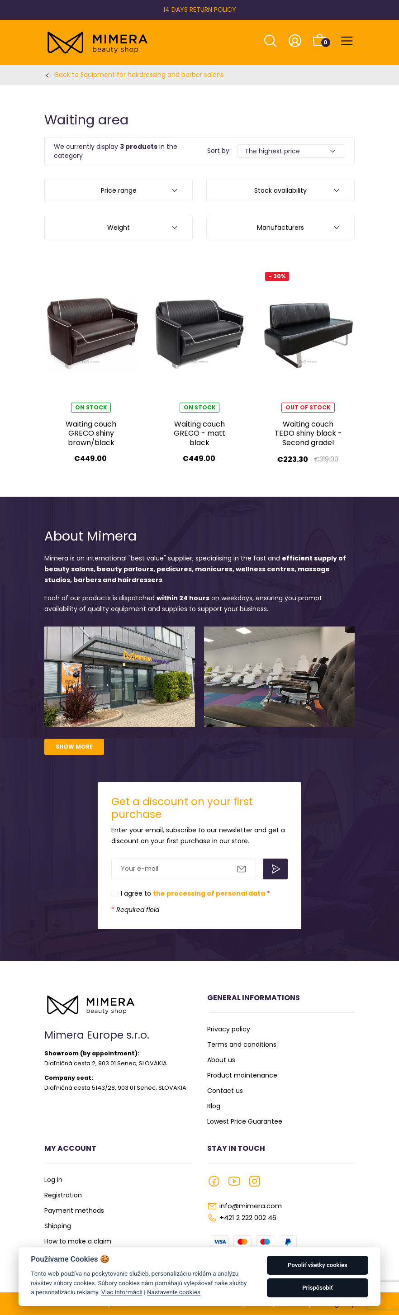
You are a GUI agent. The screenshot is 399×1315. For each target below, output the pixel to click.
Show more (74, 746)
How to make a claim (77, 1241)
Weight (118, 227)
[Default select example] (291, 151)
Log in (53, 1179)
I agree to (195, 893)
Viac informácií (121, 1292)
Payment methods (74, 1210)
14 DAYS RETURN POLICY (199, 9)
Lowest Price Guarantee (244, 1121)
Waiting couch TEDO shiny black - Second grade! (308, 433)
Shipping (57, 1225)
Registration (63, 1195)
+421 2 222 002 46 (247, 1217)
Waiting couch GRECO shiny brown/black (91, 433)
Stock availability (280, 190)
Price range (119, 190)
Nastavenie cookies (173, 1292)
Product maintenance (242, 1075)
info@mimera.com (250, 1206)
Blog (213, 1106)
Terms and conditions (241, 1044)
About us (221, 1059)
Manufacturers (280, 227)
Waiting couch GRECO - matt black (199, 433)
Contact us (225, 1090)
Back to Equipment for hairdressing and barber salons (139, 74)
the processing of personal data (209, 893)
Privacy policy (228, 1029)
